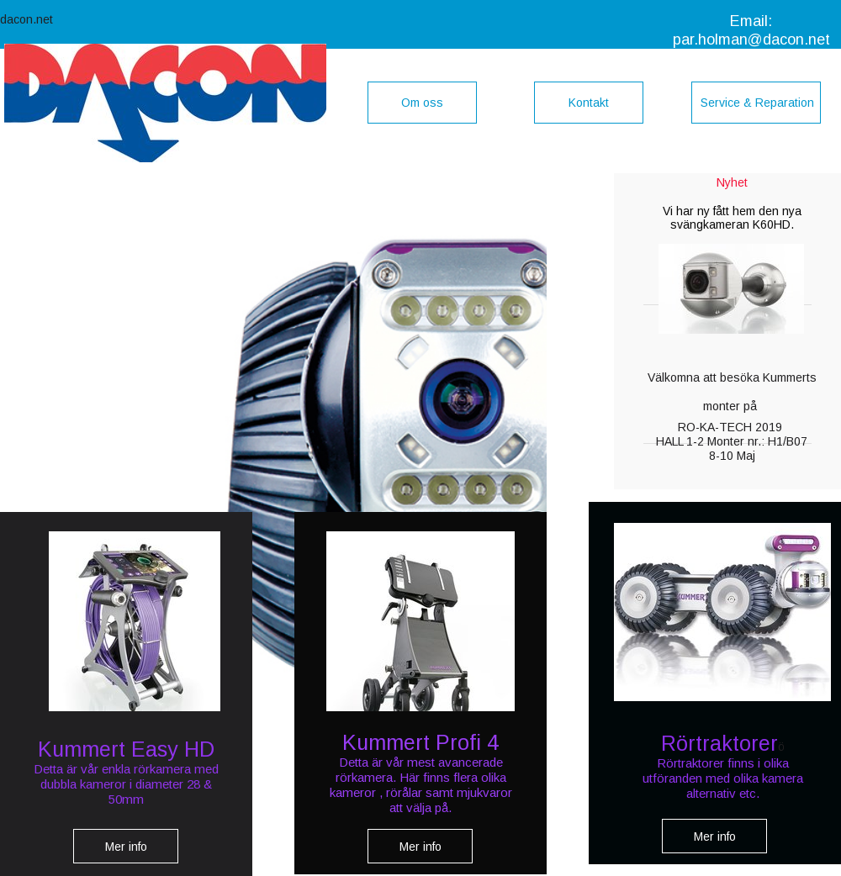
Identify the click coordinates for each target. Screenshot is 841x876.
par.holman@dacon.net (751, 39)
